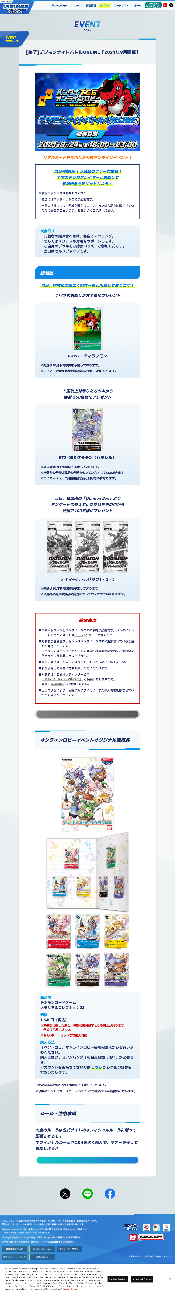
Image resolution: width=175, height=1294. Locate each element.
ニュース (77, 5)
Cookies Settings (42, 1260)
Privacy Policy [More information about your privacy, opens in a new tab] (70, 1289)
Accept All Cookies (142, 1279)
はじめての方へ (59, 5)
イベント (105, 5)
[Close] (170, 1278)
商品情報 (91, 5)
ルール (137, 5)
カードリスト (121, 5)
